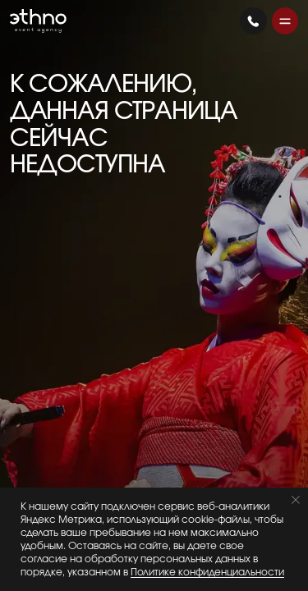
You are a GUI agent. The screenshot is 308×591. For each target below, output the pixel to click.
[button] (285, 20)
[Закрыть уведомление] (295, 500)
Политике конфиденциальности (207, 572)
